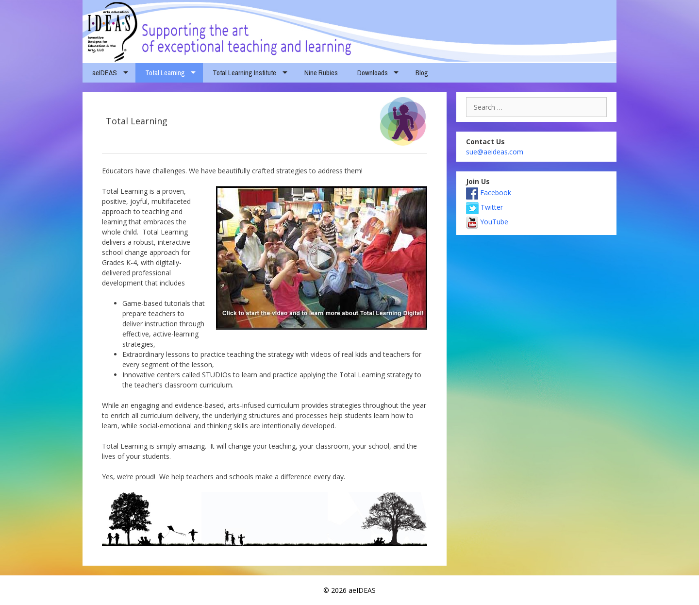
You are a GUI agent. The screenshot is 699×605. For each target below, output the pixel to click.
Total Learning (165, 72)
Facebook (488, 192)
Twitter (484, 207)
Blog (422, 72)
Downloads (372, 72)
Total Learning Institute (244, 72)
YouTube (487, 221)
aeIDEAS (104, 72)
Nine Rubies (321, 72)
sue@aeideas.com (494, 151)
